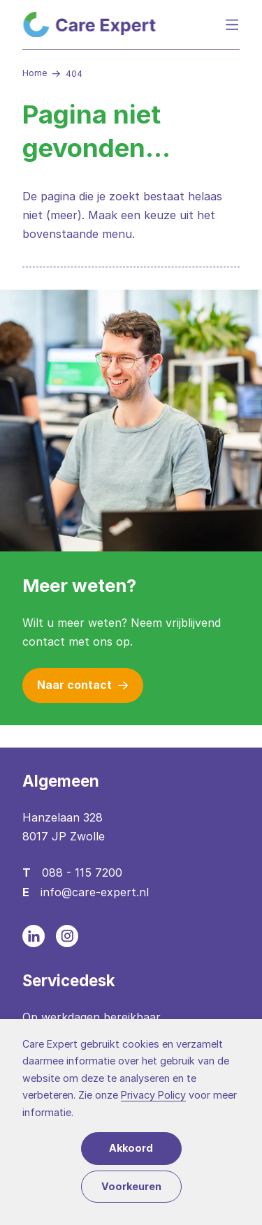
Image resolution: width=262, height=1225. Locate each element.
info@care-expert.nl (95, 892)
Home (34, 73)
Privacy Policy (153, 1095)
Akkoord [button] (131, 1148)
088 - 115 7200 (82, 872)
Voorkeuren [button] (131, 1186)
